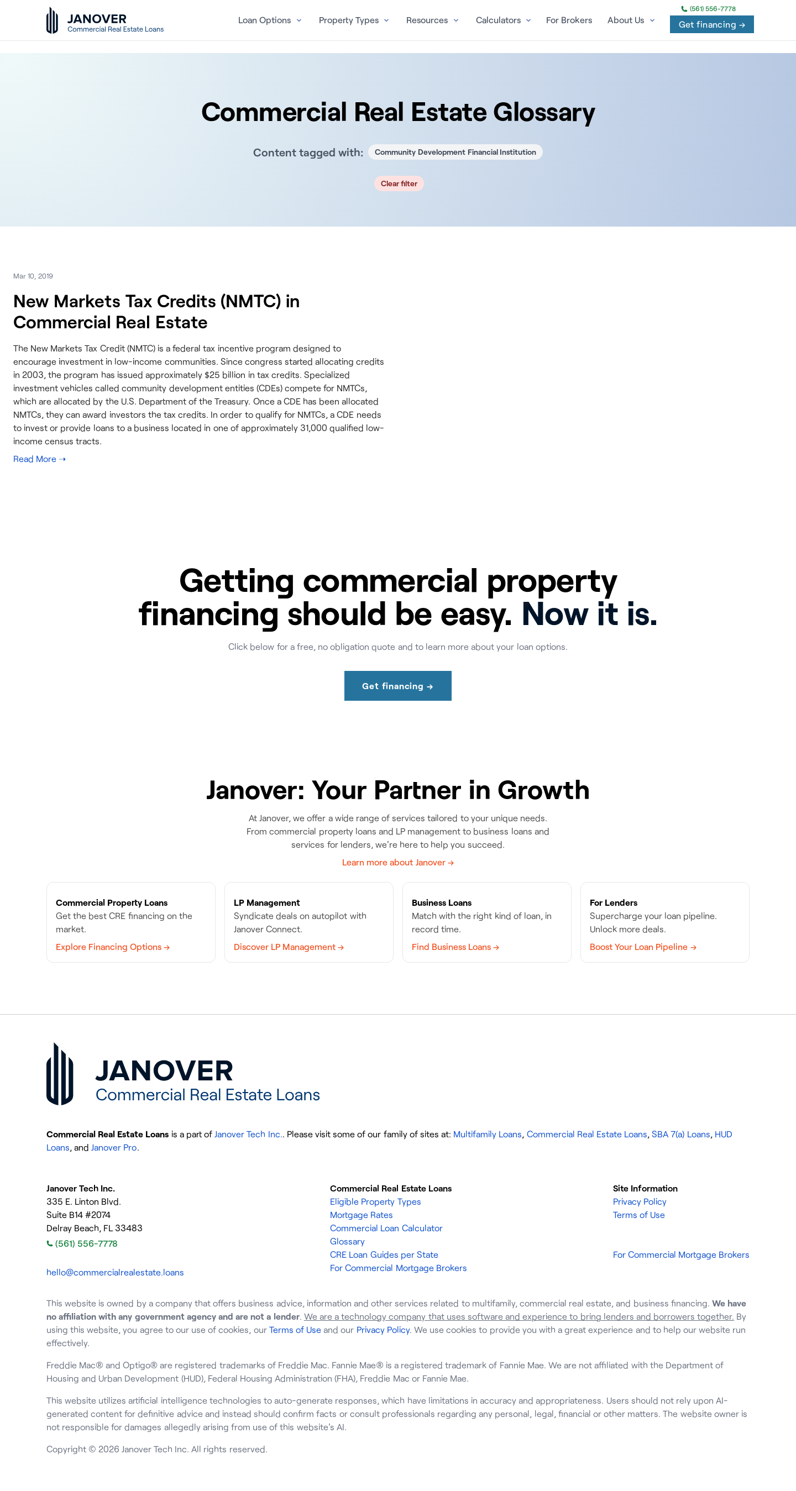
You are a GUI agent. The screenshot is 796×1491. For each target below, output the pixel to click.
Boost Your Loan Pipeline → (643, 947)
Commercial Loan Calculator (386, 1228)
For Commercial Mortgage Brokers (398, 1268)
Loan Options (264, 20)
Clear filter (399, 183)
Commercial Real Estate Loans (587, 1134)
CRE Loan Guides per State (384, 1254)
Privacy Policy (640, 1201)
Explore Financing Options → (113, 947)
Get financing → (712, 24)
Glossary (347, 1241)
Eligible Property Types (375, 1201)
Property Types (349, 20)
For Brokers (569, 20)
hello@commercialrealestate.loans (115, 1272)
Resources (427, 20)
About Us (626, 20)
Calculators (498, 20)
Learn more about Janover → (398, 862)
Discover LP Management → (289, 947)
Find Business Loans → (455, 947)
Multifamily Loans (487, 1134)
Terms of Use (639, 1215)
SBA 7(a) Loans (681, 1134)
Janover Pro (114, 1147)
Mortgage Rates (361, 1215)
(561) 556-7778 (708, 8)
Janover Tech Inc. (248, 1134)
